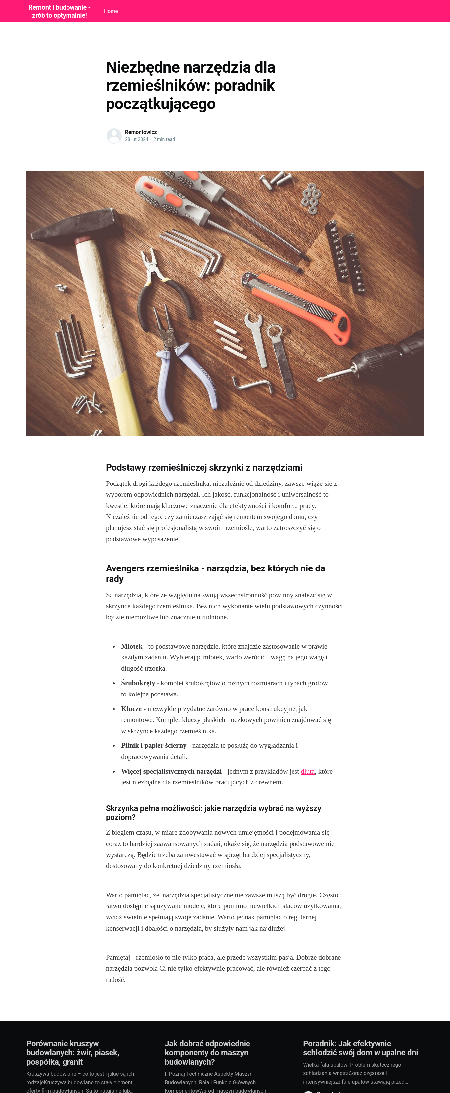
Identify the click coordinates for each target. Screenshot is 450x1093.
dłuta (308, 771)
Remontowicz (141, 132)
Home (111, 11)
